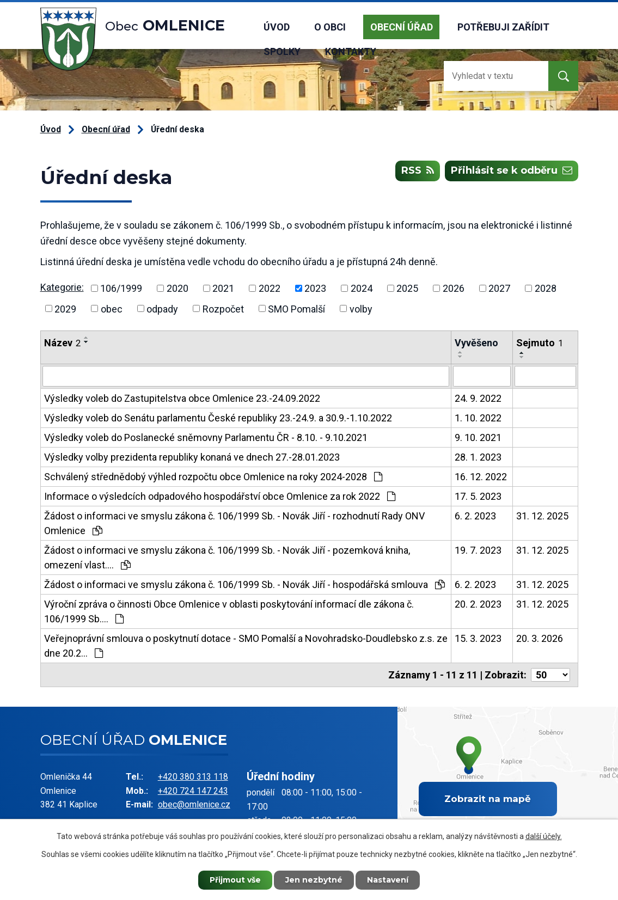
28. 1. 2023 (478, 457)
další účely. (543, 836)
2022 (269, 288)
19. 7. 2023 (478, 550)
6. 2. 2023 (475, 516)
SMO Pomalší (296, 308)
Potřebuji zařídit (503, 27)
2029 (65, 308)
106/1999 (121, 288)
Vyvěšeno (476, 342)
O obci (330, 27)
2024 (361, 288)
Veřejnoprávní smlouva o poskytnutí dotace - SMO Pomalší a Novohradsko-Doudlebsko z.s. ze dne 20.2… (246, 646)
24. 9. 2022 (478, 398)
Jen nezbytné (313, 880)
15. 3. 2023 (478, 638)
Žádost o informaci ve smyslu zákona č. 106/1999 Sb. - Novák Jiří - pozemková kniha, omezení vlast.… (227, 557)
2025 (407, 288)
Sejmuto (539, 342)
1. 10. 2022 (478, 418)
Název (62, 342)
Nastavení (387, 880)
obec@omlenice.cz (194, 804)
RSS (417, 171)
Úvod (277, 27)
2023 (315, 288)
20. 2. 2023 (478, 604)
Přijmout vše (235, 880)
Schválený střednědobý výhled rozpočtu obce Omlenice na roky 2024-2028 (213, 476)
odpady (162, 308)
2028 (545, 288)
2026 (453, 288)
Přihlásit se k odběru (511, 171)
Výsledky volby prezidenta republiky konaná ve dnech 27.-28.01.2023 (192, 457)
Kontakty (350, 51)
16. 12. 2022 (481, 476)
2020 (177, 288)
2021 (223, 288)
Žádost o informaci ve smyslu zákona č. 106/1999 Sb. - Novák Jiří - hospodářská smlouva (244, 584)
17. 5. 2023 (478, 496)
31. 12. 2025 (542, 516)
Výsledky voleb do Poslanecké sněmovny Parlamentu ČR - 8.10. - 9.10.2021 (206, 437)
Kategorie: (62, 287)
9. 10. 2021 (478, 437)
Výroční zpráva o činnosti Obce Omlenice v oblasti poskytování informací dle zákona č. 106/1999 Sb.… (229, 611)
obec (112, 308)
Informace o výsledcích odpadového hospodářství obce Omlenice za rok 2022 (219, 496)
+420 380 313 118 (193, 777)
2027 (499, 288)
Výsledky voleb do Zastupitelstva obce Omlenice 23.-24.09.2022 (182, 398)
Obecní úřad (401, 27)
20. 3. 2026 (539, 638)
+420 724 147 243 (193, 790)
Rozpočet (223, 308)
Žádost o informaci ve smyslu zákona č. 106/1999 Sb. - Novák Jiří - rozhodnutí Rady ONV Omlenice (234, 523)
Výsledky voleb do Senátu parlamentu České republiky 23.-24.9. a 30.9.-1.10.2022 (218, 418)
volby (361, 308)
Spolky (282, 51)
